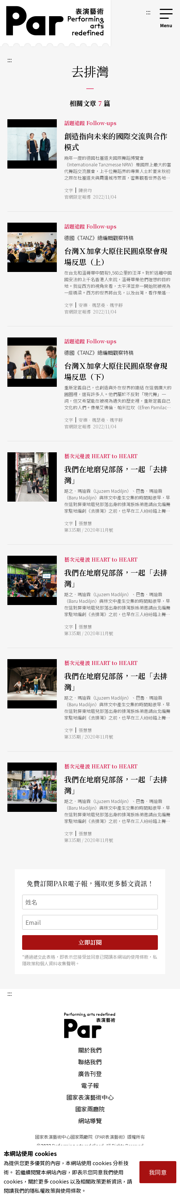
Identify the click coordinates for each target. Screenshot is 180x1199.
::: (148, 11)
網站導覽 (90, 1120)
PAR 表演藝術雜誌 (90, 1025)
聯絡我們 (90, 1061)
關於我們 (90, 1050)
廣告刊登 (90, 1073)
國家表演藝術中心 (90, 1097)
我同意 (158, 1172)
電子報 (90, 1085)
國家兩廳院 (90, 1108)
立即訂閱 (90, 942)
